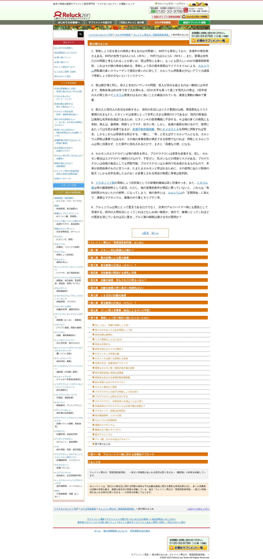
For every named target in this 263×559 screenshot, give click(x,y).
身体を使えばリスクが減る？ (109, 349)
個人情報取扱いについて (115, 531)
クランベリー (61, 277)
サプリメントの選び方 (117, 519)
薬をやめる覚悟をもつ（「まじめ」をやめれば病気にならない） (69, 122)
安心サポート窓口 (63, 76)
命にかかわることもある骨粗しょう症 (113, 330)
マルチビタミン (62, 465)
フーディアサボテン (64, 439)
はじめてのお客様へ (64, 48)
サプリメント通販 (96, 519)
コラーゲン (60, 325)
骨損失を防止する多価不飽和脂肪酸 (112, 377)
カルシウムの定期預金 (106, 420)
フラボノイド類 (105, 182)
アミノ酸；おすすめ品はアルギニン (112, 439)
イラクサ (67, 376)
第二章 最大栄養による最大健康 (109, 257)
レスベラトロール (63, 472)
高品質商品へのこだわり (66, 53)
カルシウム (175, 192)
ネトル (58, 376)
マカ (57, 446)
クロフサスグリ (62, 296)
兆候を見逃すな (102, 344)
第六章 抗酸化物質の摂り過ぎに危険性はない (117, 287)
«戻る (145, 233)
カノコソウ (72, 395)
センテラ (71, 314)
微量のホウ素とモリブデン (108, 429)
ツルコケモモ (75, 277)
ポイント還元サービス (65, 67)
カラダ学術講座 (123, 34)
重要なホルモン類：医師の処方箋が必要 (114, 368)
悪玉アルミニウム (104, 434)
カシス (64, 299)
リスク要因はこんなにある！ (109, 339)
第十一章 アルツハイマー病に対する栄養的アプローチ (122, 454)
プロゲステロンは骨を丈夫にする (111, 396)
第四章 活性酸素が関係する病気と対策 (113, 272)
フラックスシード (71, 213)
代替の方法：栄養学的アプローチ (111, 363)
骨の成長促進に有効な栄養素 (109, 372)
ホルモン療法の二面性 (106, 387)
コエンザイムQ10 (63, 306)
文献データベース (63, 178)
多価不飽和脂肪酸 (143, 129)
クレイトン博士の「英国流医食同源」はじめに (117, 242)
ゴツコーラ (60, 314)
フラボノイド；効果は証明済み (110, 410)
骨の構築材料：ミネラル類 (108, 415)
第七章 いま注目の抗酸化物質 (108, 295)
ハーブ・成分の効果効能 (69, 192)
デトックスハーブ (63, 358)
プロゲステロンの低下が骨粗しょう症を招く (117, 391)
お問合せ (181, 3)
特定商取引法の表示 (140, 531)
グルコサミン (61, 288)
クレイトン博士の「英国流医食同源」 (151, 34)
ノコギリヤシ (61, 384)
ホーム (97, 531)
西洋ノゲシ (72, 457)
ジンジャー (70, 340)
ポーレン (71, 229)
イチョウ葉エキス (75, 221)
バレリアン (60, 395)
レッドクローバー (63, 480)
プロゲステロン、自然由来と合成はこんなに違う (119, 401)
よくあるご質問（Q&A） (66, 72)
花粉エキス (60, 229)
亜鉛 (57, 206)
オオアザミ (74, 454)
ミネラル (118, 95)
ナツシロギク (61, 366)
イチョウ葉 (60, 221)
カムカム (59, 236)
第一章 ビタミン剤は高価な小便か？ (112, 250)
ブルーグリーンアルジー (66, 418)
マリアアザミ (61, 454)
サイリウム (60, 332)
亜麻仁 (58, 213)
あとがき (95, 462)
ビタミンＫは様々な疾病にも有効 (111, 358)
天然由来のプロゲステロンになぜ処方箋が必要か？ (120, 406)
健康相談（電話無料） (65, 198)
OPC (57, 491)
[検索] (66, 34)
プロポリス (60, 431)
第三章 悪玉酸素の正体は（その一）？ (113, 265)
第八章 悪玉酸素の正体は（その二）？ (113, 302)
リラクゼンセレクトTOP (101, 34)
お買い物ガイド (62, 62)
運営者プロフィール (87, 522)
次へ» (154, 233)
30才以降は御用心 (104, 334)
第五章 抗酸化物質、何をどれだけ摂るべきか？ (118, 280)
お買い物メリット (63, 57)
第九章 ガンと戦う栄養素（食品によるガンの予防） (121, 310)
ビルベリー (60, 402)
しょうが (59, 340)
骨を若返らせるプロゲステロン (110, 382)
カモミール (60, 244)
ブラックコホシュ (63, 410)
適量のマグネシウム (105, 425)
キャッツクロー (62, 267)
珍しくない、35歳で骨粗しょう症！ (112, 325)
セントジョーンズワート (66, 348)
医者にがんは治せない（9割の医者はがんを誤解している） (68, 133)
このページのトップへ (198, 509)
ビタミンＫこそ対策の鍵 (107, 353)
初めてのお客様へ (166, 3)
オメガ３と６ (171, 129)
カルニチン (60, 259)
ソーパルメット (68, 387)
